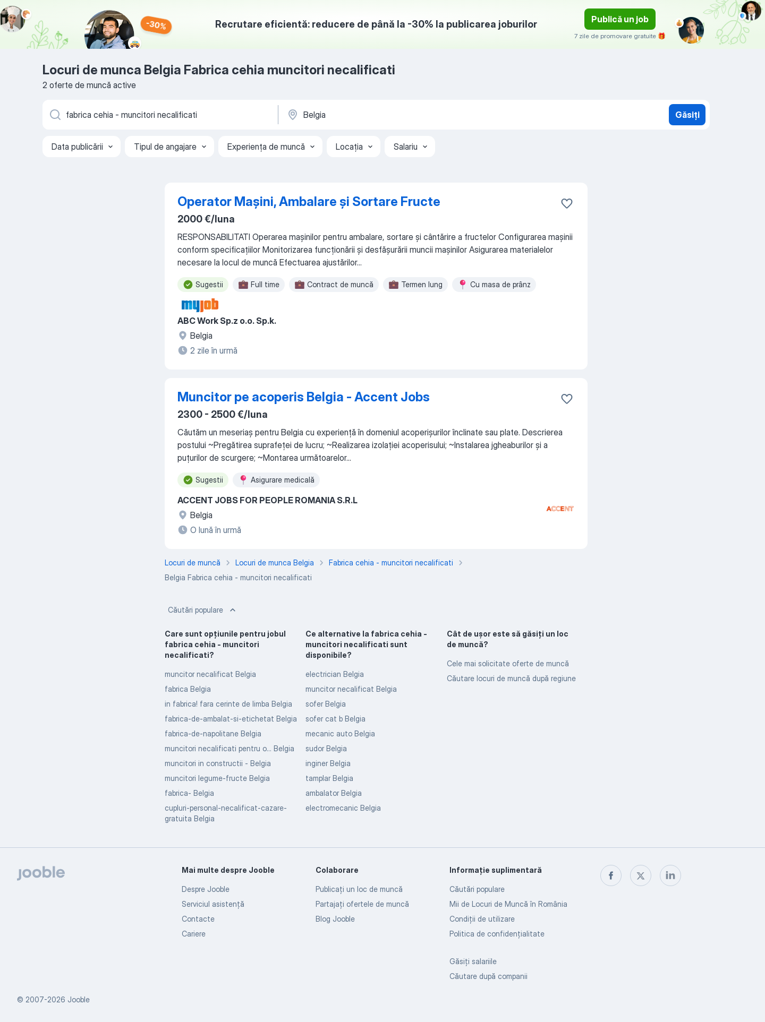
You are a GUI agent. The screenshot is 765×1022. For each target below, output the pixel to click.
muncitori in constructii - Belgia (218, 763)
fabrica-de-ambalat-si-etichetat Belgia (231, 718)
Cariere (194, 933)
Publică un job (620, 19)
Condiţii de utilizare (482, 918)
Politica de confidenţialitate (497, 933)
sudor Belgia (326, 748)
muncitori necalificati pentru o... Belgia (229, 748)
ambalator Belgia (333, 792)
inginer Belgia (328, 763)
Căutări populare (203, 610)
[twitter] (640, 875)
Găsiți (687, 114)
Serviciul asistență (213, 903)
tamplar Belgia (329, 778)
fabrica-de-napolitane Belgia (213, 733)
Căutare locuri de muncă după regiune (511, 678)
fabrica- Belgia (189, 792)
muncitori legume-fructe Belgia (217, 778)
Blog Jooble (335, 918)
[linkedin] (670, 875)
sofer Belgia (325, 703)
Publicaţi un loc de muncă (359, 889)
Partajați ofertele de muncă (362, 903)
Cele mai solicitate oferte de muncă (508, 663)
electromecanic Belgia (343, 807)
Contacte (198, 918)
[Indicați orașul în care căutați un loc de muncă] (397, 115)
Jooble (78, 999)
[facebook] (611, 875)
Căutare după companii (488, 976)
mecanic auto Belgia (340, 733)
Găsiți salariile (473, 961)
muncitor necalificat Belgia (210, 674)
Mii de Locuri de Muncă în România (508, 903)
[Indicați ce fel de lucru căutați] (159, 115)
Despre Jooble (206, 889)
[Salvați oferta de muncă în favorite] (567, 203)
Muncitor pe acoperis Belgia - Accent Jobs (303, 397)
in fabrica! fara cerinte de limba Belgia (228, 703)
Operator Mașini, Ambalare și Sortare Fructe (308, 201)
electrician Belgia (334, 674)
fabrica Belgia (188, 688)
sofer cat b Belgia (335, 718)
